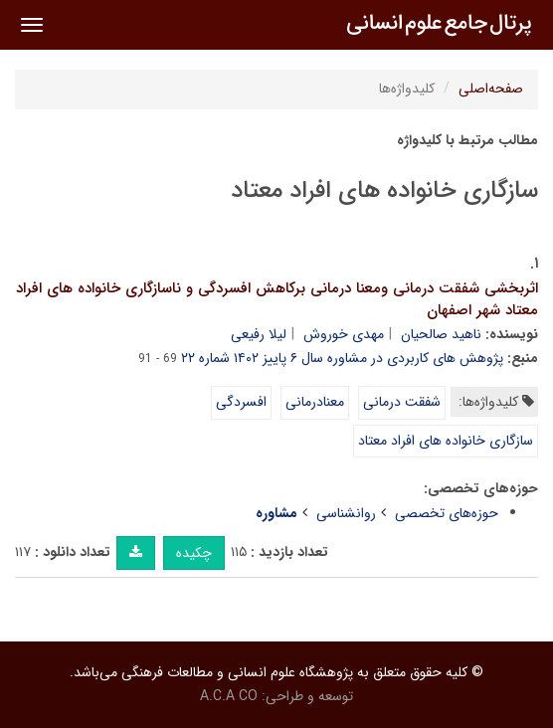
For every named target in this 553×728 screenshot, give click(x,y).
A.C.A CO (229, 696)
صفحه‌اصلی (491, 88)
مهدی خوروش (343, 334)
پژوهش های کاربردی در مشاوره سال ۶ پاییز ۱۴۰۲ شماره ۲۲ (342, 358)
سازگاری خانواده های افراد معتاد (445, 441)
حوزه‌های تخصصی (446, 513)
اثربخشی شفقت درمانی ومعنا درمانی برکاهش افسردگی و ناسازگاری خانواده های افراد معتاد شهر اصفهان (277, 299)
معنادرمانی (314, 402)
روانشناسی (346, 513)
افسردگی (241, 402)
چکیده (194, 553)
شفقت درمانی (402, 402)
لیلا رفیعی (258, 334)
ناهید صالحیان (441, 334)
